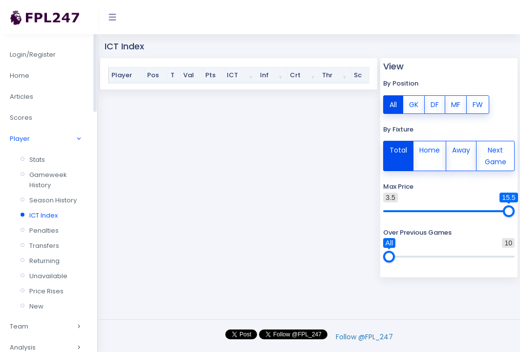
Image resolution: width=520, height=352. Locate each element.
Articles (21, 96)
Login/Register (33, 54)
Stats (37, 159)
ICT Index (43, 215)
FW (478, 104)
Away (461, 149)
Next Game (495, 155)
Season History (53, 200)
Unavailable (48, 276)
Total (398, 149)
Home (19, 75)
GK (413, 104)
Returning (44, 260)
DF (435, 104)
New (36, 306)
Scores (21, 117)
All (393, 104)
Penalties (44, 230)
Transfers (44, 245)
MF (455, 104)
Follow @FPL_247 (364, 337)
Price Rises (46, 291)
